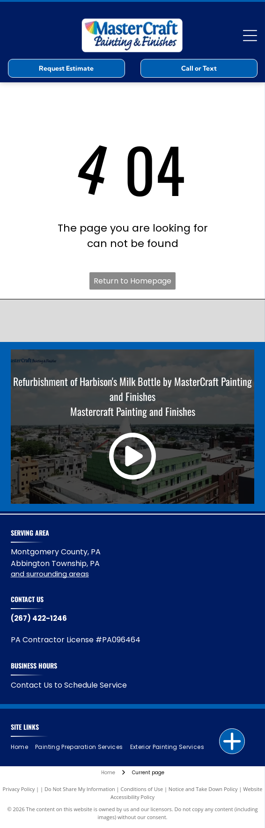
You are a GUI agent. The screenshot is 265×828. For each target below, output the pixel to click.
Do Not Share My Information (79, 788)
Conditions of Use (142, 788)
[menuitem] (23, 747)
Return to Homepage (132, 281)
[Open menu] (250, 36)
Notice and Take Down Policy (203, 788)
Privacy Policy (19, 788)
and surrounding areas (50, 574)
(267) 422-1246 (39, 618)
